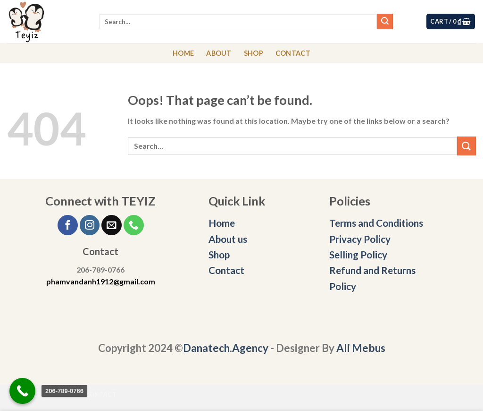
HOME (183, 53)
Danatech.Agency (225, 348)
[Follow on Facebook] (68, 225)
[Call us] (134, 225)
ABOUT (218, 53)
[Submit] (385, 22)
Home (221, 223)
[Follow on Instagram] (90, 225)
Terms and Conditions (377, 223)
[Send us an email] (111, 225)
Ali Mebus (360, 348)
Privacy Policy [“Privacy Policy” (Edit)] (360, 239)
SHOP (253, 53)
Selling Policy (358, 254)
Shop (219, 254)
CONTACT (292, 53)
